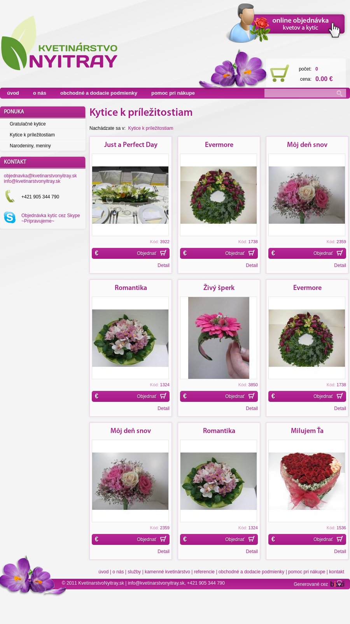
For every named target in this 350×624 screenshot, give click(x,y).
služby (134, 572)
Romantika (131, 288)
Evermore (219, 145)
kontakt (336, 572)
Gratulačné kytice (28, 124)
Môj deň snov (307, 145)
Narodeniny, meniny (30, 145)
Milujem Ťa (307, 431)
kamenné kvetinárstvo (167, 572)
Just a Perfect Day (131, 145)
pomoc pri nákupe (173, 93)
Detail (164, 265)
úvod (13, 93)
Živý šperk (218, 288)
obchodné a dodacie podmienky (98, 93)
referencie (204, 572)
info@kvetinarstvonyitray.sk (32, 181)
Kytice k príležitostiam (32, 135)
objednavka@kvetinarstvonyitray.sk (40, 176)
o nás (39, 93)
